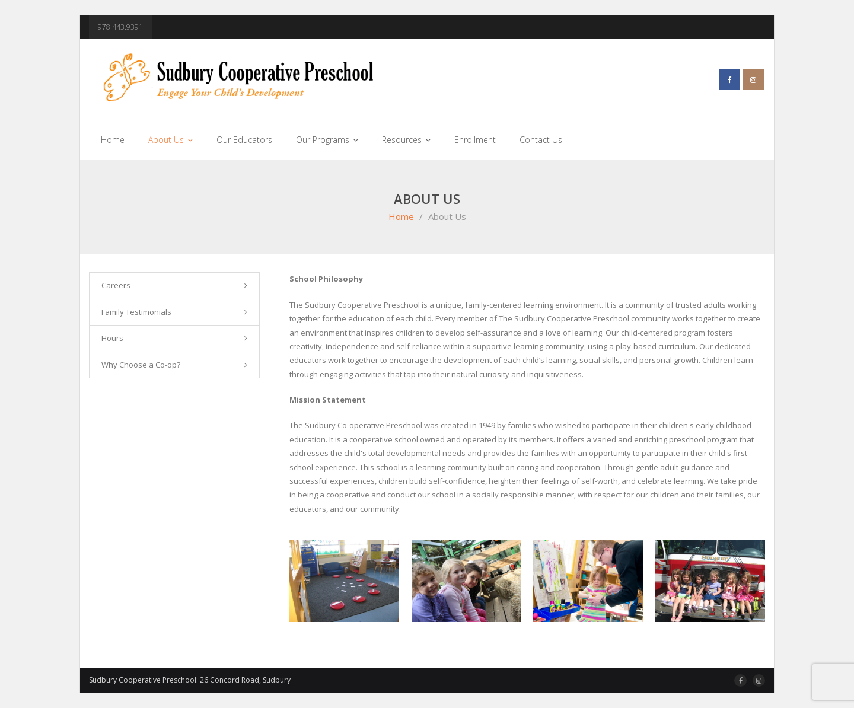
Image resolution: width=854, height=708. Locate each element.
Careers (115, 285)
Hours (112, 338)
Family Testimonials (136, 312)
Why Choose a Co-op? (140, 364)
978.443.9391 (120, 27)
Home (401, 216)
